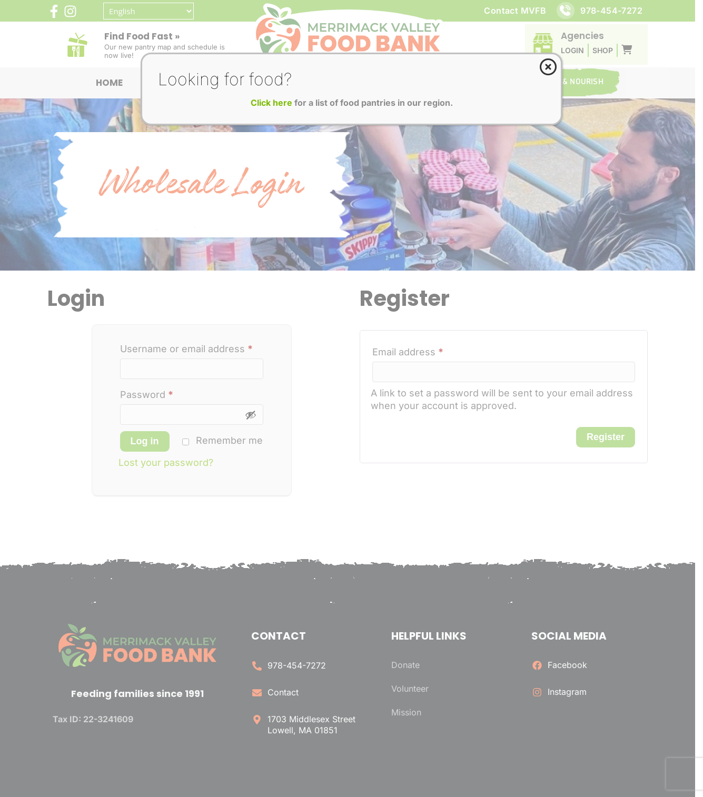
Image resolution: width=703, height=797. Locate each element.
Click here (271, 102)
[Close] (548, 66)
